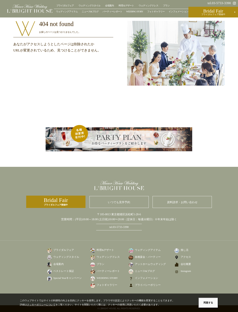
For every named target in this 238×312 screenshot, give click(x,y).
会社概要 (186, 264)
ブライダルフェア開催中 (55, 201)
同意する (208, 302)
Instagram (186, 270)
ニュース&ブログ (90, 11)
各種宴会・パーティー (148, 256)
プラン (166, 5)
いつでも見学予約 (119, 202)
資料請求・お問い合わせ (182, 202)
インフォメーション (178, 11)
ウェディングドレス (148, 5)
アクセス (186, 256)
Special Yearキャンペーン (67, 277)
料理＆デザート (126, 5)
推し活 (184, 249)
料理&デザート (105, 249)
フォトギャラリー (156, 11)
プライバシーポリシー (148, 284)
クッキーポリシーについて (41, 304)
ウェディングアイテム (67, 11)
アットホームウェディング (150, 264)
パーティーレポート (112, 11)
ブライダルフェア (65, 5)
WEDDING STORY (134, 11)
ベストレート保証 (63, 270)
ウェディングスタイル (89, 5)
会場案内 (109, 5)
